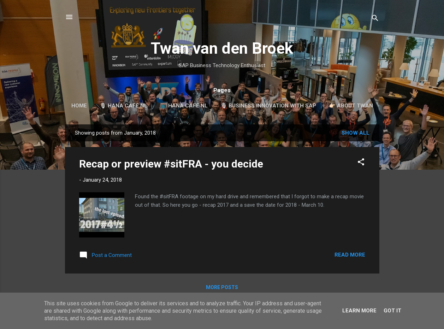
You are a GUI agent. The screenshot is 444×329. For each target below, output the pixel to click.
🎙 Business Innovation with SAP (268, 105)
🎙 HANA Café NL (123, 105)
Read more (350, 255)
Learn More (359, 310)
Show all (355, 133)
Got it (392, 310)
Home (79, 105)
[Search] (375, 19)
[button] (361, 163)
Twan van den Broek (222, 48)
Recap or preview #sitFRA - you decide (171, 164)
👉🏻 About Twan (351, 105)
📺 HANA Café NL (184, 105)
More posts (222, 287)
